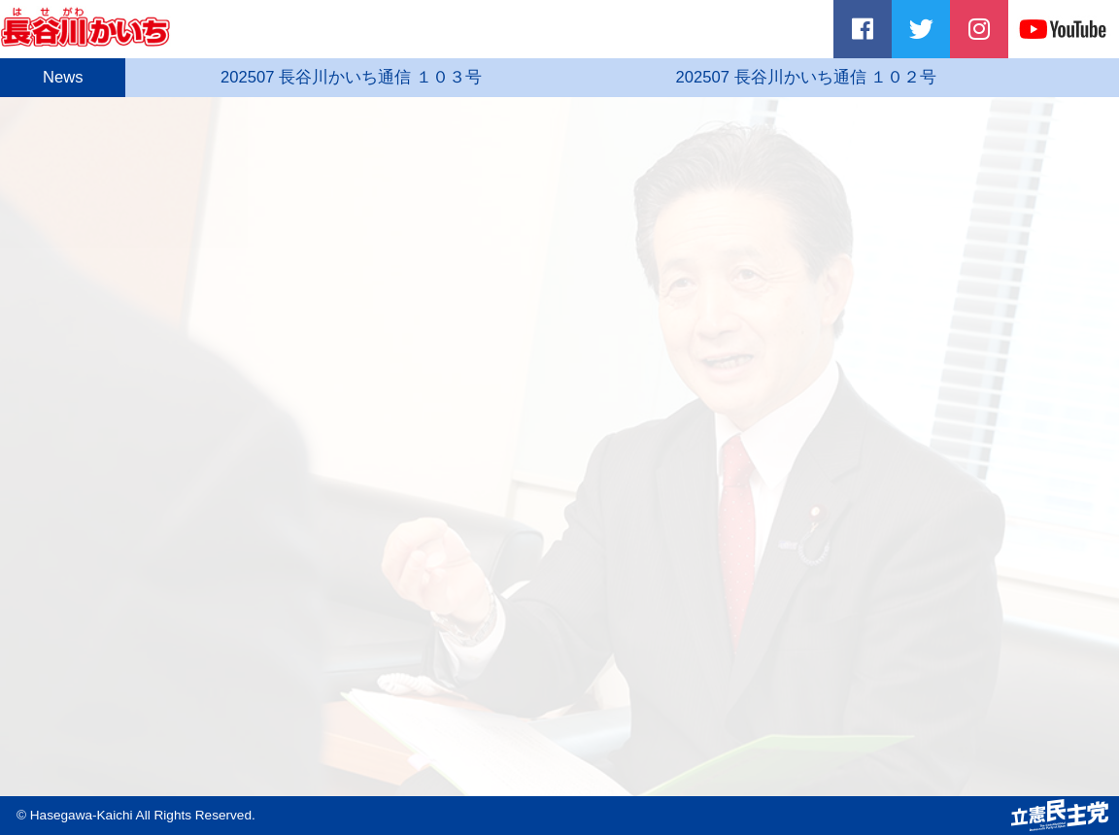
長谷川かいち (90, 26)
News (69, 77)
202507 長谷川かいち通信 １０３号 (367, 77)
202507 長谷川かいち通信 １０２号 (824, 77)
